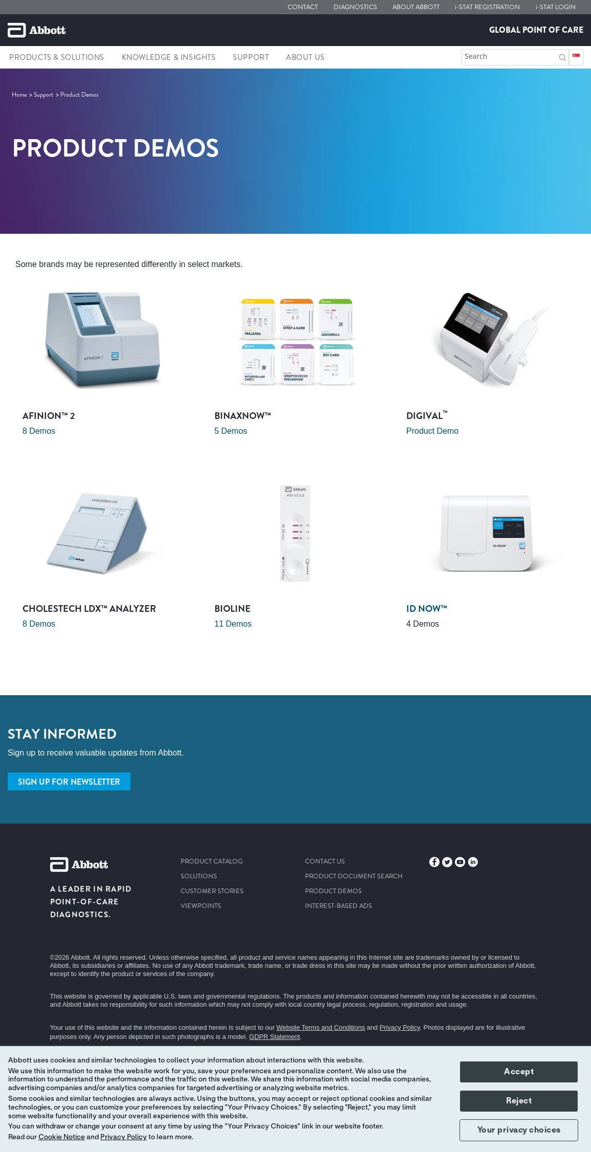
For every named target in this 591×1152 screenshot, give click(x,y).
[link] (20, 95)
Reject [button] (519, 1101)
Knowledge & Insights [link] (169, 57)
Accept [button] (519, 1072)
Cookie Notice (61, 1137)
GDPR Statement (274, 1036)
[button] (562, 56)
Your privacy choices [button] (519, 1130)
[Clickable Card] (103, 370)
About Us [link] (305, 57)
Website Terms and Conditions (320, 1027)
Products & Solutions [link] (56, 57)
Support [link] (251, 57)
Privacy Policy (400, 1027)
